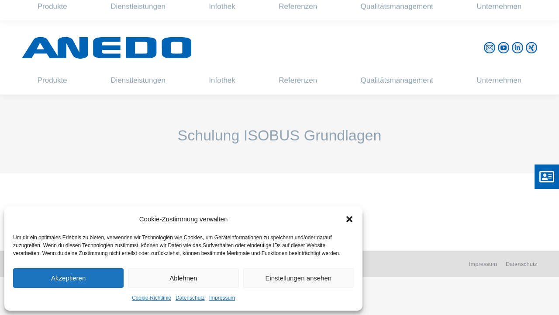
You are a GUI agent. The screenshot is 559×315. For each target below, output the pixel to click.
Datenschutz (190, 298)
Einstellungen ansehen (298, 278)
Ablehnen (183, 278)
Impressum (222, 298)
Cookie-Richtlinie (151, 298)
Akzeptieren (68, 278)
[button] (349, 219)
